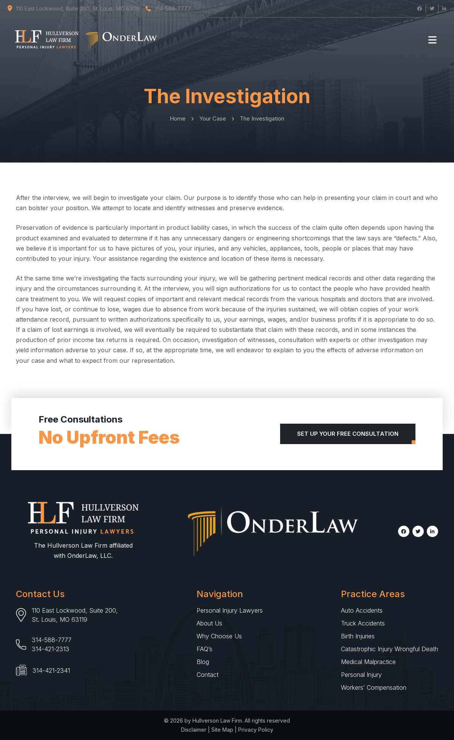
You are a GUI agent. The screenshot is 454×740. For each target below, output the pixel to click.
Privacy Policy (255, 729)
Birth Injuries (358, 636)
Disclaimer (193, 729)
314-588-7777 (51, 640)
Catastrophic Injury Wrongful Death (389, 649)
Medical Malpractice (368, 662)
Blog (203, 662)
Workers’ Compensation (373, 687)
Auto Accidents (362, 610)
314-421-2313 (50, 649)
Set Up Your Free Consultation (347, 433)
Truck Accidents (363, 623)
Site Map (222, 729)
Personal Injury (361, 674)
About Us (209, 623)
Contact (207, 674)
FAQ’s (204, 649)
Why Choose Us (219, 636)
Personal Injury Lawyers (230, 610)
